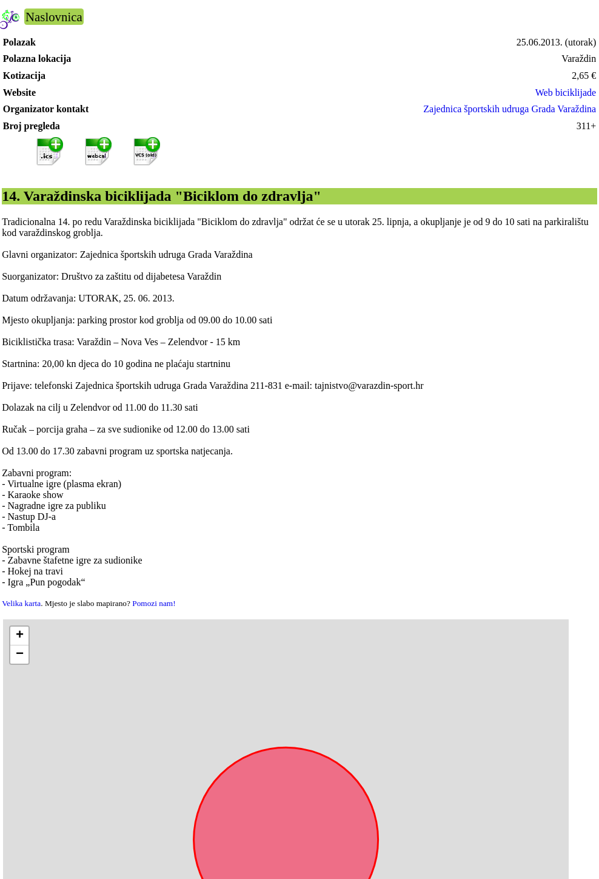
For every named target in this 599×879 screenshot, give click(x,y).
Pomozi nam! (153, 603)
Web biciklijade (565, 92)
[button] (19, 636)
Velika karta (21, 603)
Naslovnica (53, 17)
